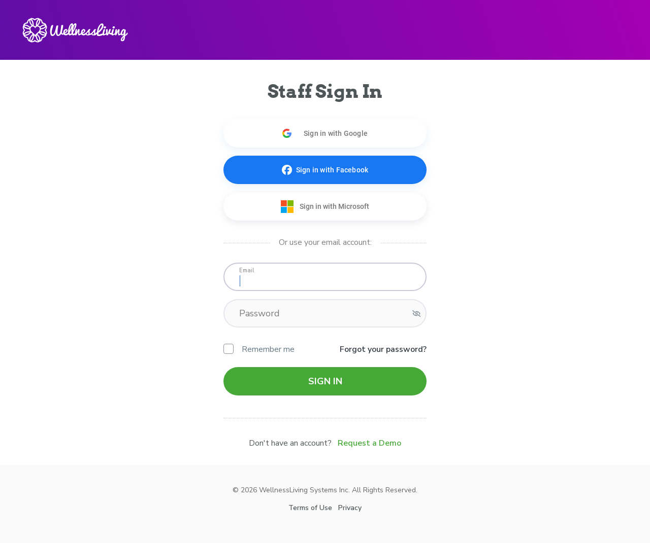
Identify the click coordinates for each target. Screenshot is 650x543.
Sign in (325, 381)
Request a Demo (369, 443)
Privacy (350, 508)
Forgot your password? (383, 349)
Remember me (259, 349)
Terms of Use (310, 508)
